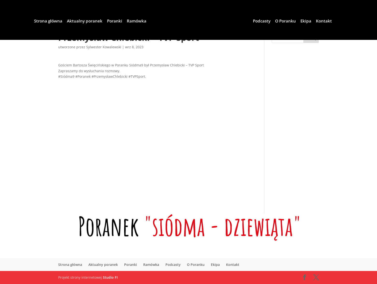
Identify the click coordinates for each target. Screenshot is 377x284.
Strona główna (48, 21)
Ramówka (136, 21)
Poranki (114, 21)
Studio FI (110, 277)
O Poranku (285, 21)
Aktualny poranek (84, 21)
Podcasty (261, 21)
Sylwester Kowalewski (103, 47)
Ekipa (305, 21)
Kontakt (324, 21)
